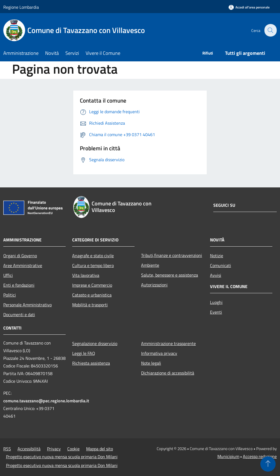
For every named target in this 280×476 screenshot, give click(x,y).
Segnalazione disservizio (94, 343)
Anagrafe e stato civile (93, 255)
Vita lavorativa (85, 275)
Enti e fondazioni (18, 285)
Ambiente (150, 265)
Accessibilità (29, 448)
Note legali (151, 363)
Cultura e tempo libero (93, 265)
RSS (7, 448)
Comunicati (220, 265)
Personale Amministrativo (27, 304)
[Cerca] (270, 30)
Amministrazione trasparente (168, 343)
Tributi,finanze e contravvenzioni (171, 255)
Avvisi (215, 275)
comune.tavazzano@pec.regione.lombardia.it (46, 400)
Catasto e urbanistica (92, 295)
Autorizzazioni (154, 285)
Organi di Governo (20, 255)
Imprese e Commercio (92, 285)
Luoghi (216, 302)
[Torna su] (268, 464)
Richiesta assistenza (91, 363)
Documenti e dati (19, 314)
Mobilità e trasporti (90, 304)
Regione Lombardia (21, 7)
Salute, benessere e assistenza (169, 275)
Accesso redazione (260, 456)
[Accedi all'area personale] (249, 7)
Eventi (216, 312)
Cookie (73, 448)
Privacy (54, 448)
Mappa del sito (99, 448)
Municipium (228, 456)
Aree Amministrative (22, 265)
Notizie (216, 255)
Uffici (8, 275)
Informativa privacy (159, 353)
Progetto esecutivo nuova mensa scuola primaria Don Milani (62, 456)
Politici (9, 295)
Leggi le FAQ (83, 353)
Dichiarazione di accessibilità (167, 373)
